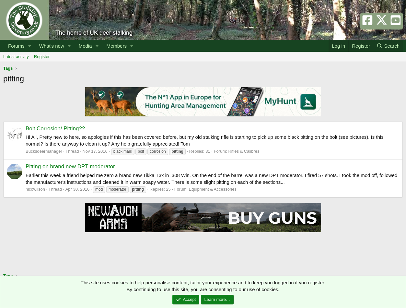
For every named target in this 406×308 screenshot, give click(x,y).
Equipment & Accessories (213, 189)
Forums (16, 46)
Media (85, 46)
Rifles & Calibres (243, 151)
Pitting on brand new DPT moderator (70, 166)
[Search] (388, 46)
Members (116, 46)
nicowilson (35, 189)
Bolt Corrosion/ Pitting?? (55, 128)
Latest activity (16, 56)
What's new (51, 46)
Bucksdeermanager (44, 151)
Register (42, 56)
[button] (29, 46)
